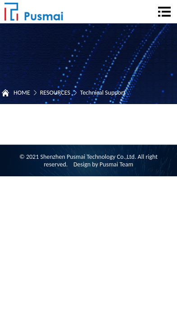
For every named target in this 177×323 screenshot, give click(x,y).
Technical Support (103, 92)
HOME (22, 92)
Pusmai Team (116, 164)
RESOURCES (55, 92)
